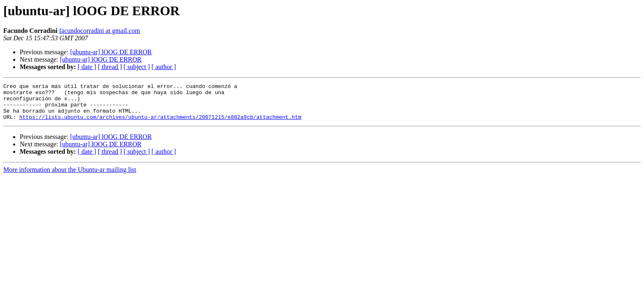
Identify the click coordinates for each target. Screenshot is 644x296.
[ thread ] (110, 66)
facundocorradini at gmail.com (99, 30)
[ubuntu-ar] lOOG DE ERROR (111, 52)
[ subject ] (137, 66)
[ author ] (164, 66)
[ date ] (87, 66)
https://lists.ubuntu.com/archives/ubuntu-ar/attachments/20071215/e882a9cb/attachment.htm (160, 124)
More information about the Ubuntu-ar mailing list (69, 176)
